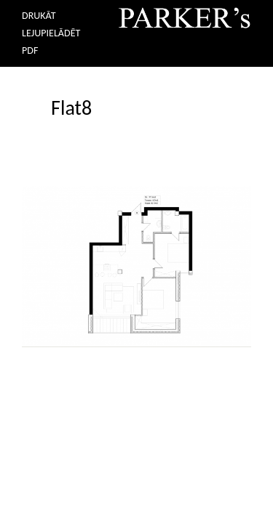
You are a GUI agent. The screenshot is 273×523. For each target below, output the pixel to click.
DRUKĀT (39, 15)
